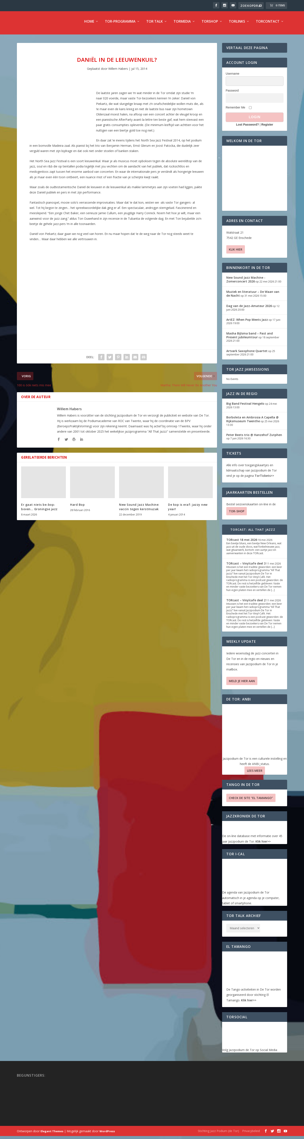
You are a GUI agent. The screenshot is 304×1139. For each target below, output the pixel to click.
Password (232, 93)
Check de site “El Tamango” (251, 801)
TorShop (210, 25)
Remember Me (235, 110)
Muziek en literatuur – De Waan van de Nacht (252, 296)
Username (232, 76)
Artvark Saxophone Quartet (246, 354)
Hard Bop (77, 508)
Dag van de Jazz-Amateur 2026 (249, 309)
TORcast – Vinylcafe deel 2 (246, 603)
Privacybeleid (251, 1134)
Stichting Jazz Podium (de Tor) (218, 1134)
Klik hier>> (263, 844)
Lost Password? (247, 127)
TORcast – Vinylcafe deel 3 (246, 566)
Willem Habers (118, 72)
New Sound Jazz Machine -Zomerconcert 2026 (245, 282)
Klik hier (235, 252)
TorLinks (237, 25)
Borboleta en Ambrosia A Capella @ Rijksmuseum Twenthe (252, 422)
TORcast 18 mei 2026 (241, 543)
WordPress (107, 1134)
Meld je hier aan (242, 684)
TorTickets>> (264, 479)
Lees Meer (254, 774)
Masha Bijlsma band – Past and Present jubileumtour (249, 338)
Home (89, 25)
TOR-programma (120, 25)
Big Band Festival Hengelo (245, 406)
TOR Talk (154, 25)
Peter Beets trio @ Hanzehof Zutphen (254, 438)
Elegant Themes (52, 1134)
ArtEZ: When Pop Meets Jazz (247, 323)
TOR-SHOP (236, 514)
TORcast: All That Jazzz (252, 532)
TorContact (268, 25)
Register (267, 127)
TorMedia (182, 25)
